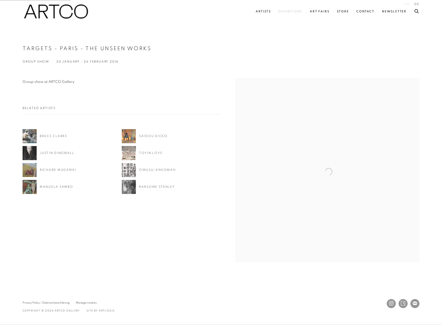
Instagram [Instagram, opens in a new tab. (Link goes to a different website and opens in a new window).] (391, 303)
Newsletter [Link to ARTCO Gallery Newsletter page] (394, 11)
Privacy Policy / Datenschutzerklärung (46, 302)
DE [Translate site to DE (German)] (416, 4)
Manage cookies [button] (86, 302)
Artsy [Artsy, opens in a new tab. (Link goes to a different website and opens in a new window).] (403, 303)
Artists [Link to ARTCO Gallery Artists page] (263, 11)
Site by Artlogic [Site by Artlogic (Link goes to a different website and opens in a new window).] (101, 310)
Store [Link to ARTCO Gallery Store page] (343, 11)
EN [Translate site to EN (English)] (407, 4)
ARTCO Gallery (56, 11)
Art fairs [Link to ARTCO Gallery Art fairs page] (319, 11)
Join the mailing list (414, 303)
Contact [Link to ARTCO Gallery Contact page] (365, 11)
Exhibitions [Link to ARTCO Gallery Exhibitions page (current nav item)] (290, 11)
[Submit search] (416, 10)
